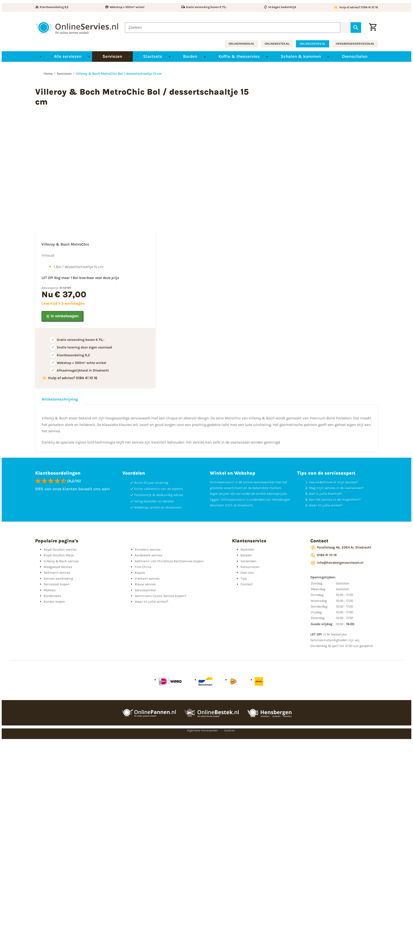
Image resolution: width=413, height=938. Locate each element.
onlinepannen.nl (241, 44)
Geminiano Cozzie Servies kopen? (160, 596)
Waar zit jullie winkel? (151, 602)
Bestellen (247, 549)
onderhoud (323, 482)
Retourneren (250, 567)
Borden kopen (54, 602)
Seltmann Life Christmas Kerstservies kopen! (169, 561)
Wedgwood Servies (58, 567)
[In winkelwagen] (62, 316)
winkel (336, 505)
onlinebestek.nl (277, 44)
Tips (243, 578)
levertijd (334, 494)
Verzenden (248, 561)
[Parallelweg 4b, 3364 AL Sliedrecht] (340, 547)
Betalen (246, 555)
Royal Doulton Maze (59, 555)
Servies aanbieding (58, 578)
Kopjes (140, 573)
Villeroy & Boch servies (61, 561)
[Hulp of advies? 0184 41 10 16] (355, 7)
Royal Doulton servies (60, 549)
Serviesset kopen (57, 584)
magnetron (350, 499)
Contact (246, 584)
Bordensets (52, 596)
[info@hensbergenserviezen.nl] (336, 563)
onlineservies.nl (313, 44)
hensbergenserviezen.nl (355, 44)
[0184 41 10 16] (323, 555)
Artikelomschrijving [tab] (60, 399)
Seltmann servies (57, 573)
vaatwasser (353, 488)
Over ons (247, 573)
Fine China (143, 567)
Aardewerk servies (148, 555)
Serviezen (64, 74)
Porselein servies (147, 549)
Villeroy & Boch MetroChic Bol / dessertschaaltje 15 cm (119, 74)
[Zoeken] (232, 27)
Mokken (50, 590)
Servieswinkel (145, 590)
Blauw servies (145, 584)
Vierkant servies (147, 578)
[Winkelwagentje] (372, 27)
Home (48, 74)
